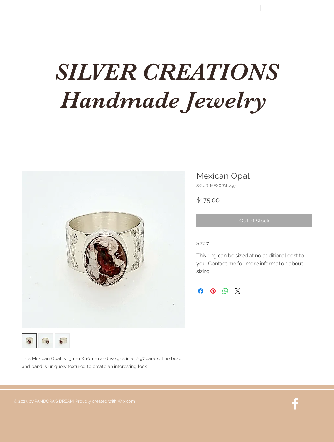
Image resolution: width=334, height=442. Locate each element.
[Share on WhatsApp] (225, 291)
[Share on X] (238, 291)
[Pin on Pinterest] (213, 291)
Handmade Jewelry (166, 100)
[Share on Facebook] (201, 291)
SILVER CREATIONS (166, 71)
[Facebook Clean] (295, 404)
